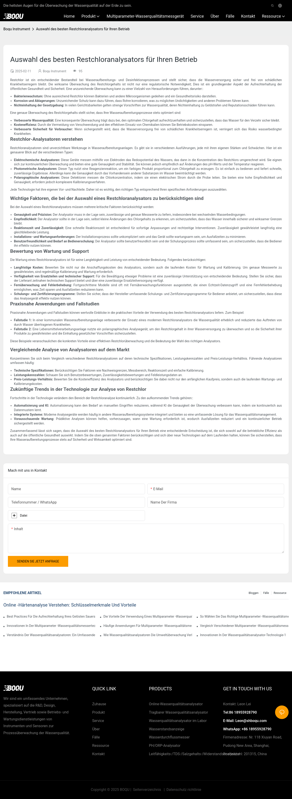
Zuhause (99, 704)
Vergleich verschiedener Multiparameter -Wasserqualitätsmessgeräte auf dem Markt (244, 626)
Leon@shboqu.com (251, 721)
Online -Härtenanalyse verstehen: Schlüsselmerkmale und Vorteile (69, 605)
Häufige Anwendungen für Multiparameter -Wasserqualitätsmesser (147, 626)
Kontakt (98, 754)
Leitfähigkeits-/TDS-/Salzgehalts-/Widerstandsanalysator (194, 754)
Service (98, 721)
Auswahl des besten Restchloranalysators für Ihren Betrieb (82, 29)
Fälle (266, 593)
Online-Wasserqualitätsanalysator (176, 704)
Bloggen (254, 593)
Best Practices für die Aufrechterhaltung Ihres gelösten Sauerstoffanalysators (51, 616)
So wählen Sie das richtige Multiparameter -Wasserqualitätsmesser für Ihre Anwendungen (244, 616)
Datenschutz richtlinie (183, 789)
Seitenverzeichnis (147, 789)
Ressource (280, 593)
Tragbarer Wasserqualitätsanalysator (178, 712)
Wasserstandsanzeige (166, 729)
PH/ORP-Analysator (164, 745)
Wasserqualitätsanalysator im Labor (178, 721)
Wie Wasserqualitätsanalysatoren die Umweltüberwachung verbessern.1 (147, 635)
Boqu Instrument (16, 29)
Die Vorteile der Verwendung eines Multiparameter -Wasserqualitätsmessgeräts (147, 616)
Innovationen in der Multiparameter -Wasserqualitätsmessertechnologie (51, 626)
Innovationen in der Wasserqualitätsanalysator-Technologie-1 (243, 635)
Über (96, 729)
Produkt (98, 712)
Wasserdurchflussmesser (169, 737)
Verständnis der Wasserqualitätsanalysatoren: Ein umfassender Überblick (51, 635)
